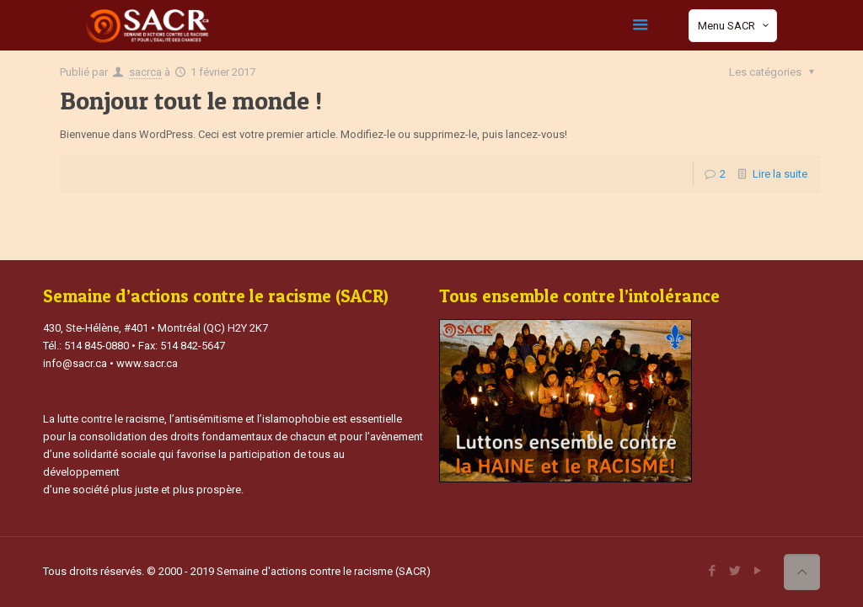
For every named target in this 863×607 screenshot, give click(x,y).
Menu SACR (734, 25)
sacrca (145, 72)
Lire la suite (780, 174)
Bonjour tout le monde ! (191, 100)
